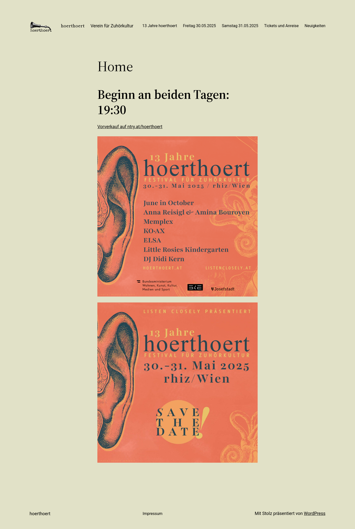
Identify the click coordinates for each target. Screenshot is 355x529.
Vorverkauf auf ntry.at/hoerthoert (129, 126)
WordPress (314, 513)
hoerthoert (73, 26)
